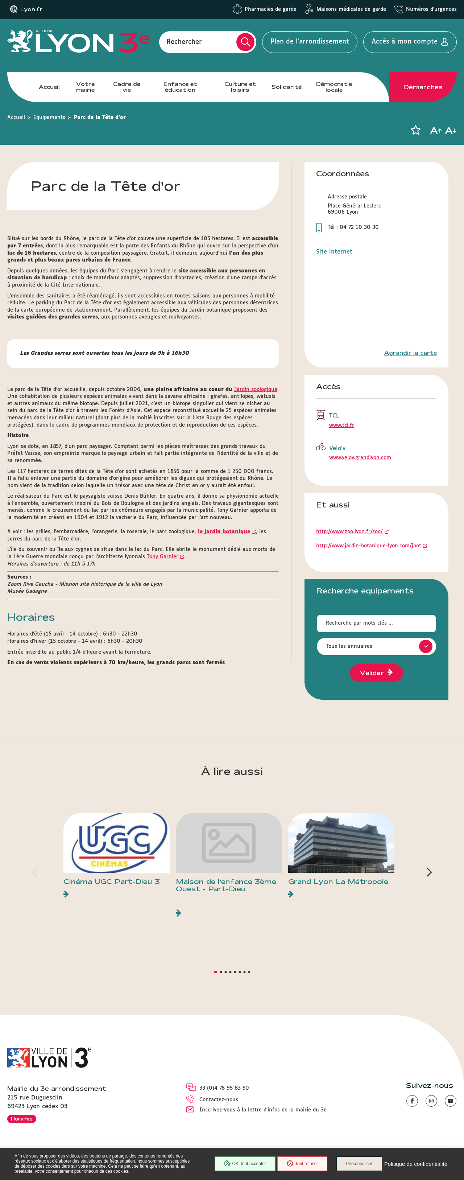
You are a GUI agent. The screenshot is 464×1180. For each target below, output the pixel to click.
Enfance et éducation (180, 87)
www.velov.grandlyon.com (360, 457)
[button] (415, 130)
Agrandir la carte (410, 353)
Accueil (49, 87)
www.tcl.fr (341, 425)
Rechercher (184, 41)
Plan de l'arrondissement (309, 41)
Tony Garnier (162, 556)
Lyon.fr (31, 9)
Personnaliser (359, 1163)
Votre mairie (85, 87)
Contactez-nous (218, 1099)
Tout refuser (302, 1164)
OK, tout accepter (245, 1164)
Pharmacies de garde (271, 9)
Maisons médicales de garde (351, 9)
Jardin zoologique (255, 389)
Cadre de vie (126, 87)
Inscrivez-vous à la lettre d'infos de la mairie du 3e (263, 1110)
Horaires (22, 1118)
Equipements (49, 117)
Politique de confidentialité (415, 1164)
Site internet (334, 252)
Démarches (423, 87)
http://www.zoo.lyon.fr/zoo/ (349, 531)
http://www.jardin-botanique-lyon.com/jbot (368, 545)
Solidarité (287, 87)
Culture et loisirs (240, 87)
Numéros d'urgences (431, 9)
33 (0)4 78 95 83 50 (224, 1088)
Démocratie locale (334, 87)
